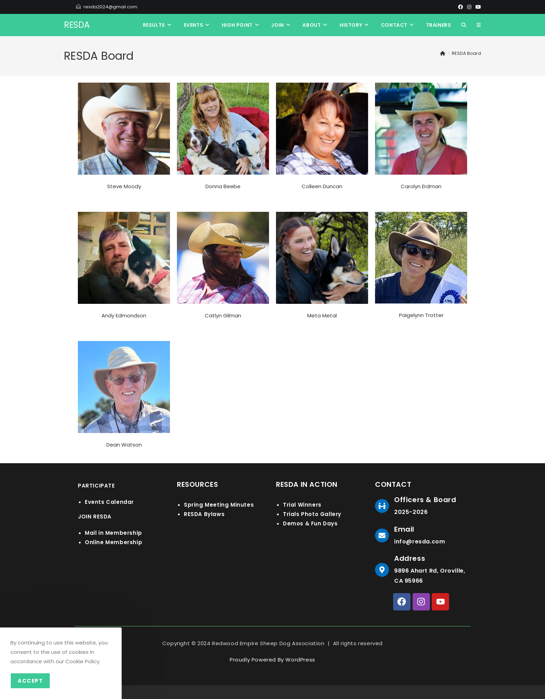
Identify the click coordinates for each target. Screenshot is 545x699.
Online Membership (113, 542)
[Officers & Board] (382, 506)
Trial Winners (302, 504)
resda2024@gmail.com (110, 6)
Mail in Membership (113, 532)
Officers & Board (425, 500)
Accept (30, 680)
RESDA (77, 25)
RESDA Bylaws (204, 514)
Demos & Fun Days (310, 523)
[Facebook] (460, 6)
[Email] (382, 535)
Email (404, 529)
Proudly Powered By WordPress (272, 659)
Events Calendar (109, 502)
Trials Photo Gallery (312, 514)
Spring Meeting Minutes (219, 504)
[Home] (442, 53)
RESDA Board (466, 53)
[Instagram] (469, 6)
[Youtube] (477, 6)
